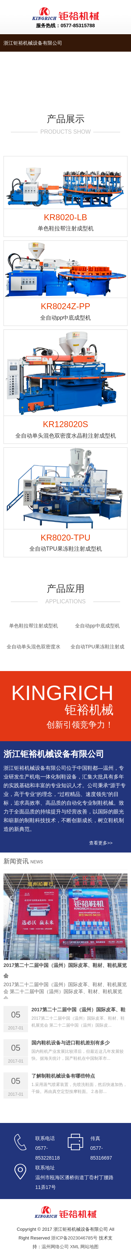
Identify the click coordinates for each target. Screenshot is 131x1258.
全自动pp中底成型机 (97, 625)
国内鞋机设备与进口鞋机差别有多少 (70, 1042)
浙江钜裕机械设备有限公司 (32, 43)
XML (74, 1246)
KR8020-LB (65, 223)
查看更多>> (100, 843)
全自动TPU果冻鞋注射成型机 (97, 649)
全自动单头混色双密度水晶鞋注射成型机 (33, 649)
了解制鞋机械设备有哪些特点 (63, 1076)
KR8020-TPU (65, 543)
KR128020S (65, 429)
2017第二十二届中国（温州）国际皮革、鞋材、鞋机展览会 (65, 970)
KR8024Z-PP (65, 312)
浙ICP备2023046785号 (74, 1238)
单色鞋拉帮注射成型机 (33, 625)
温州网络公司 (55, 1246)
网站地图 (89, 1246)
